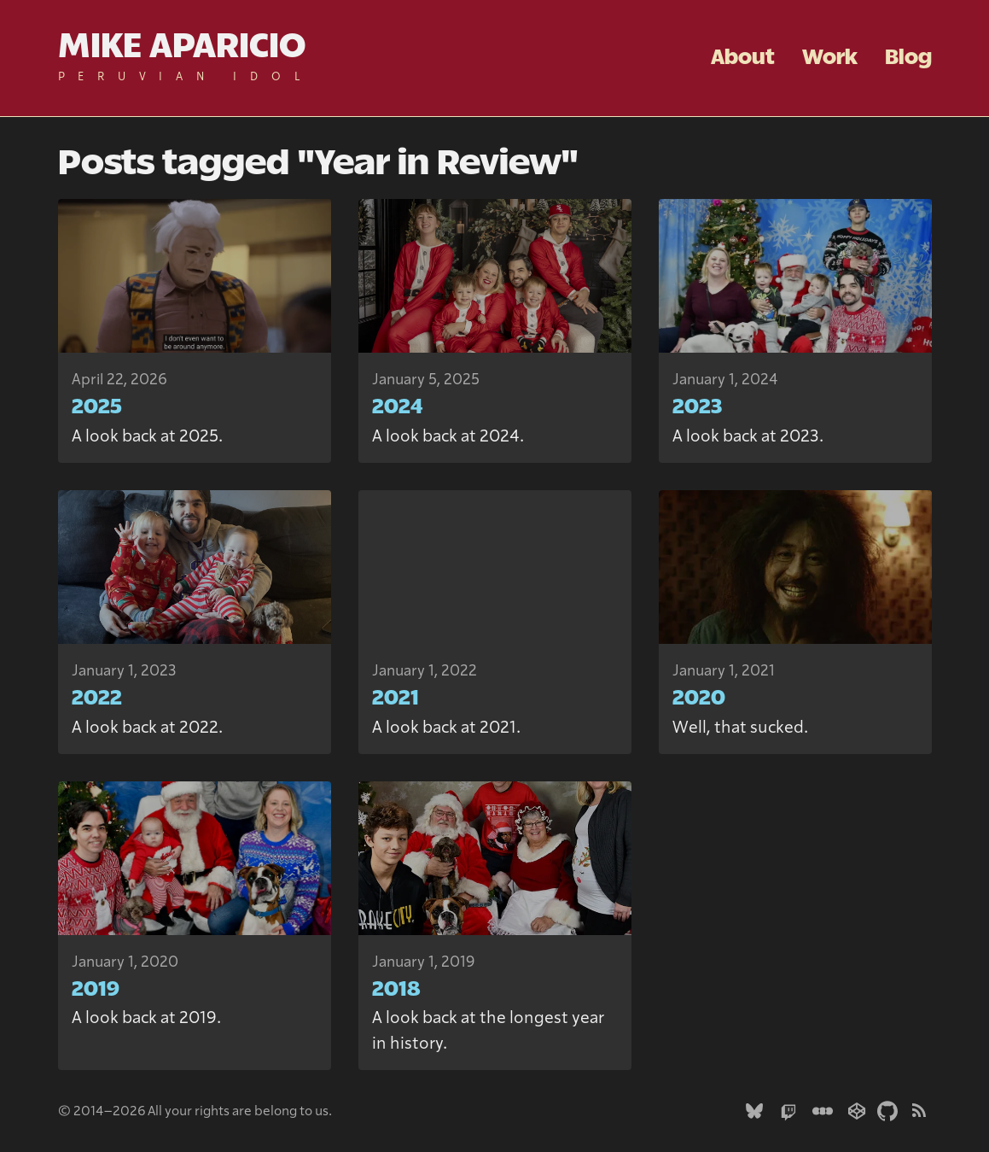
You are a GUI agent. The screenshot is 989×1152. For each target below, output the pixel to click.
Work (830, 58)
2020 (698, 698)
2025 (97, 407)
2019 (95, 989)
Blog (908, 58)
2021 (395, 698)
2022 (97, 698)
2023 (697, 407)
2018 (396, 989)
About (743, 58)
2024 (397, 407)
